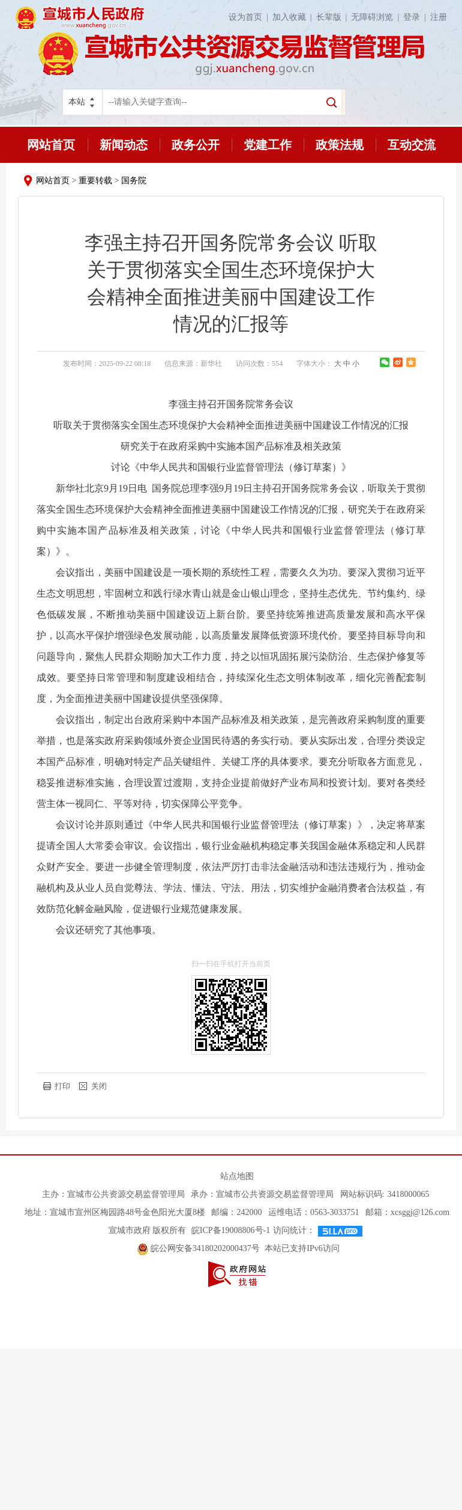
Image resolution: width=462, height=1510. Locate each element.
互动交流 (412, 144)
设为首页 (250, 17)
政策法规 (340, 144)
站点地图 (237, 1176)
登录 (416, 17)
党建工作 (268, 144)
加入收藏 (294, 17)
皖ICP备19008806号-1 (229, 1230)
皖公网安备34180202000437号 (199, 1248)
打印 (62, 1086)
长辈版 (334, 17)
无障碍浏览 (377, 17)
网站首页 (51, 144)
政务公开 (196, 144)
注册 (438, 17)
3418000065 (408, 1194)
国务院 (133, 180)
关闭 (99, 1086)
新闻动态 (124, 144)
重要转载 (95, 180)
